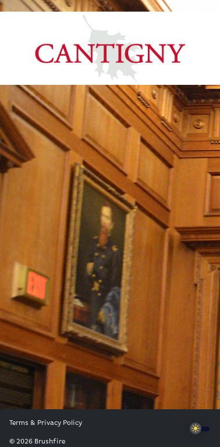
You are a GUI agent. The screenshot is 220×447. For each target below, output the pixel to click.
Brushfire (49, 441)
